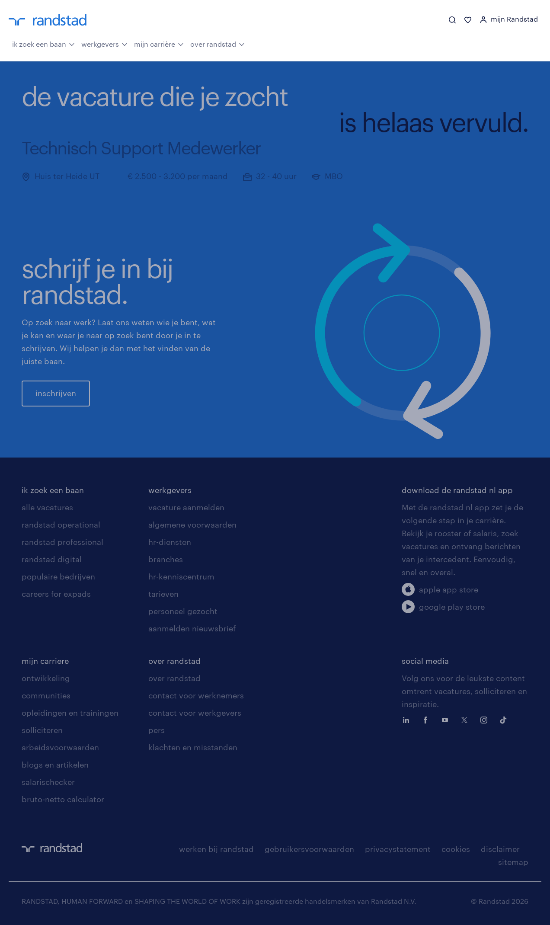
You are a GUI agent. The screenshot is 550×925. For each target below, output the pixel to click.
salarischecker (48, 782)
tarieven (163, 594)
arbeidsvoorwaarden (60, 747)
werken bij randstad (216, 849)
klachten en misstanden (192, 747)
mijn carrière (159, 43)
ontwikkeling (46, 678)
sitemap (513, 862)
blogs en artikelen (55, 764)
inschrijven (55, 393)
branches (165, 559)
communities (46, 695)
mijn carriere (45, 661)
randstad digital (52, 559)
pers (156, 730)
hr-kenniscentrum (181, 576)
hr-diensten (169, 542)
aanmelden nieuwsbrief (192, 628)
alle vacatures (47, 507)
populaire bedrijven (58, 576)
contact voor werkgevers (194, 712)
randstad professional (62, 542)
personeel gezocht (182, 611)
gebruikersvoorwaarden (309, 849)
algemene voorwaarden (192, 524)
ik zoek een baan (43, 43)
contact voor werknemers (196, 695)
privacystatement (398, 849)
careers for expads (56, 594)
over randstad (217, 43)
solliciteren (42, 730)
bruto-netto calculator (63, 799)
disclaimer (500, 849)
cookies (455, 849)
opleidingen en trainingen (70, 712)
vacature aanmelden (186, 507)
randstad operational (61, 524)
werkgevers (104, 43)
